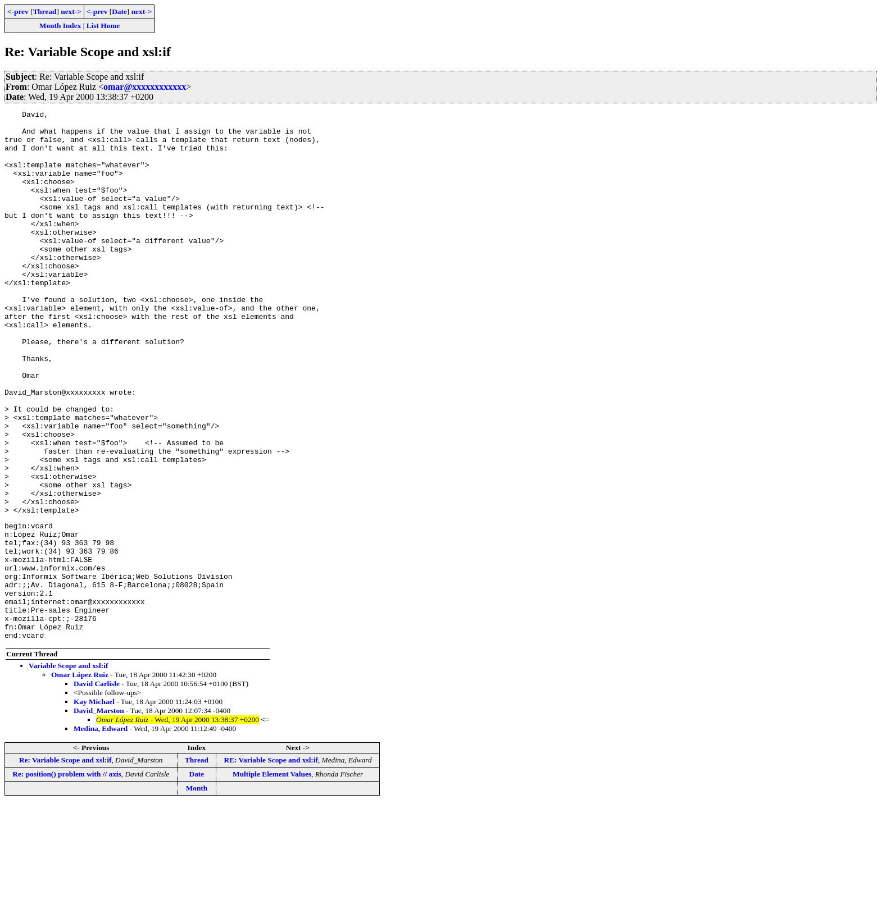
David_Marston (99, 815)
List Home (103, 25)
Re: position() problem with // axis (66, 878)
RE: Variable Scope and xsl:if (271, 864)
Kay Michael (94, 806)
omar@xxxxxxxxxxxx (144, 87)
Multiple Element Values (272, 878)
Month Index (60, 25)
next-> (71, 11)
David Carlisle (97, 788)
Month (197, 892)
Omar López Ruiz (79, 779)
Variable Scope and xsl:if (68, 770)
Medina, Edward (101, 833)
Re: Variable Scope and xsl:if (65, 864)
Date (119, 11)
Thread (44, 11)
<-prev (18, 11)
